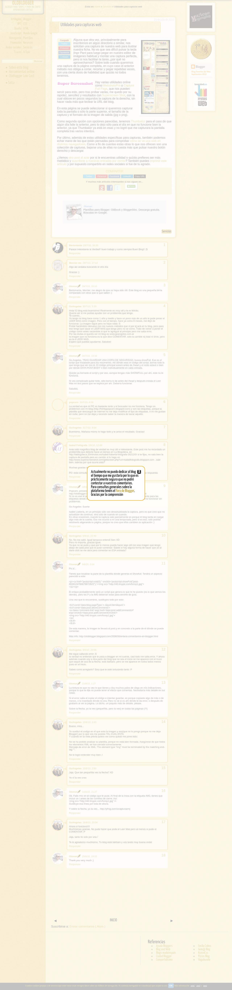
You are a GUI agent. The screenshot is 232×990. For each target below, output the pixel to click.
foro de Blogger (125, 491)
